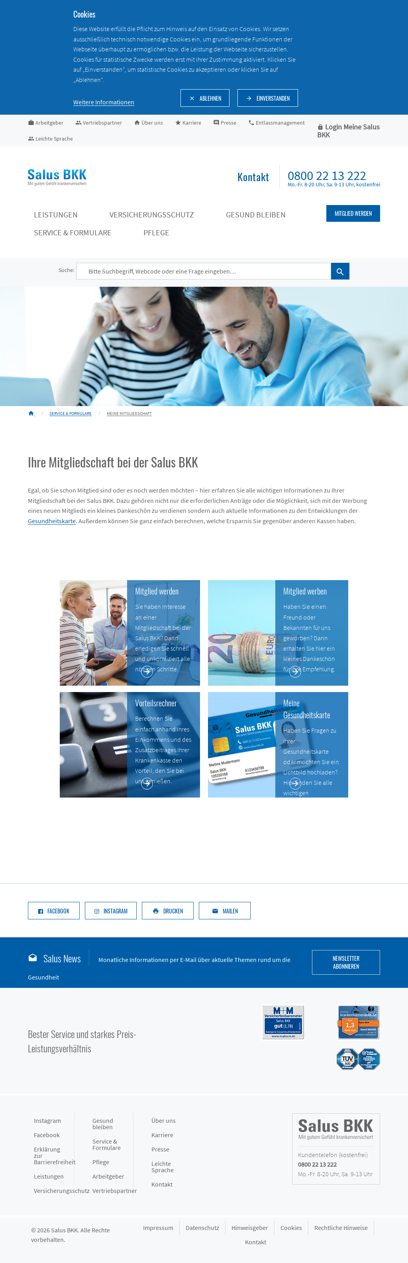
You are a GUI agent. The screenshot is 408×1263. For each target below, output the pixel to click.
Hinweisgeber (249, 1228)
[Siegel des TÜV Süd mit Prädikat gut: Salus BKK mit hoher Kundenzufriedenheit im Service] (350, 1058)
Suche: (66, 270)
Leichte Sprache (162, 1166)
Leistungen (49, 1176)
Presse (160, 1149)
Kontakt (162, 1184)
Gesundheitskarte (52, 521)
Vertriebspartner (112, 1191)
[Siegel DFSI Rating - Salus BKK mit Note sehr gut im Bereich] (350, 1021)
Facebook (47, 1135)
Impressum (158, 1228)
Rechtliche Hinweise (341, 1228)
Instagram (47, 1120)
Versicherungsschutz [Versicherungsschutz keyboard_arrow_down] (152, 214)
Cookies (291, 1228)
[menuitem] (253, 177)
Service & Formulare (106, 1144)
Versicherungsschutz (54, 1191)
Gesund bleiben (102, 1123)
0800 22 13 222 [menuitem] (327, 175)
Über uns (163, 1120)
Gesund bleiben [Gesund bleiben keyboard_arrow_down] (256, 214)
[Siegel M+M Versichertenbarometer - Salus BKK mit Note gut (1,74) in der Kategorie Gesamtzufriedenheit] (275, 1021)
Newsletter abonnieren (346, 962)
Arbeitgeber (108, 1176)
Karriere (162, 1135)
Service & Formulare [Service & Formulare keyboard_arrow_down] (73, 232)
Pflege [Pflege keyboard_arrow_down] (156, 232)
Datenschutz (202, 1228)
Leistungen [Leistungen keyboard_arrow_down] (56, 214)
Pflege (100, 1162)
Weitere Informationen (103, 102)
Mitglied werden (353, 213)
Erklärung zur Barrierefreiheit (54, 1155)
